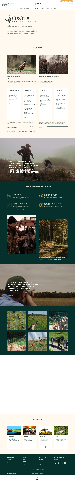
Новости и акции (35, 8)
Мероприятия (22, 8)
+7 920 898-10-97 (34, 21)
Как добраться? (5, 5)
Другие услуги (25, 471)
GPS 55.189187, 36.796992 (7, 4)
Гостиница (9, 462)
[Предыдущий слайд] (3, 441)
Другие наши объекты (51, 8)
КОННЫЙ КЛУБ (43, 440)
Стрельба (24, 467)
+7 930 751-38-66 (24, 21)
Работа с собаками (26, 466)
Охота (24, 462)
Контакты (43, 8)
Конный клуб (25, 469)
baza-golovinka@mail (68, 4)
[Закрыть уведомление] (74, 475)
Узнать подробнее (43, 477)
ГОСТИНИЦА (11, 440)
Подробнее (10, 298)
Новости (40, 464)
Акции (40, 466)
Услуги (27, 8)
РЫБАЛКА (58, 440)
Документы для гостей (11, 466)
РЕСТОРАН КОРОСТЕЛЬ (29, 440)
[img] (55, 467)
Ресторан (8, 464)
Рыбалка (24, 464)
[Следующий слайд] (72, 441)
